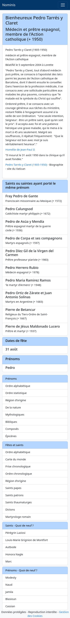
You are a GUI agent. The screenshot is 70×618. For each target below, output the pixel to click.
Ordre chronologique (18, 473)
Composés (12, 429)
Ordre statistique (16, 393)
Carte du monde (15, 459)
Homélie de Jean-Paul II (20, 149)
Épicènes (11, 436)
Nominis (8, 5)
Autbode (10, 547)
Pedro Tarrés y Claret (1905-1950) (26, 164)
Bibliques (11, 422)
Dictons (10, 509)
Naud (8, 584)
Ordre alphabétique (17, 386)
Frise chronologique (17, 466)
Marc (8, 561)
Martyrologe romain (18, 517)
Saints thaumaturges (18, 502)
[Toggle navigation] (63, 4)
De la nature (13, 407)
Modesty (10, 577)
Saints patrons (14, 495)
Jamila (9, 592)
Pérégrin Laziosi (15, 533)
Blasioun (10, 599)
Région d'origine (15, 400)
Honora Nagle (14, 554)
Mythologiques (14, 414)
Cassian (10, 606)
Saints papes (13, 488)
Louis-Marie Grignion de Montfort (26, 540)
